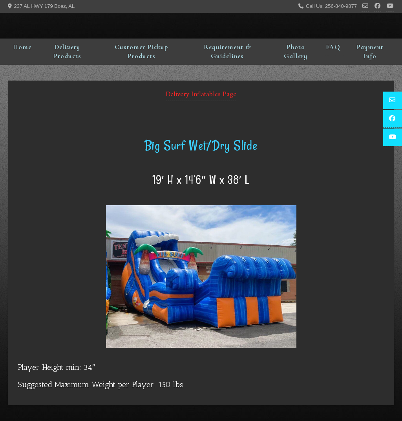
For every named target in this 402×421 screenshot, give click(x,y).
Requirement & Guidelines (227, 51)
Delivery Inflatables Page (201, 94)
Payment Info (370, 51)
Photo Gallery (295, 51)
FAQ (333, 46)
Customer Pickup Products (141, 51)
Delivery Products (67, 51)
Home (22, 46)
